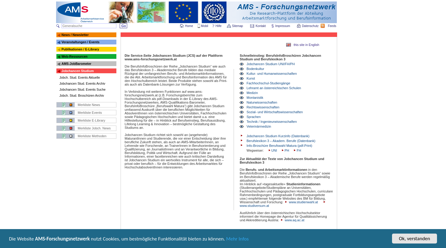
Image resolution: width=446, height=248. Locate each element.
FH (297, 150)
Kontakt (261, 26)
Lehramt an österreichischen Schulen (274, 88)
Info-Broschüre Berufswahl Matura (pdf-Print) (279, 145)
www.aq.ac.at (294, 220)
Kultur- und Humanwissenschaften (272, 73)
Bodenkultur (255, 69)
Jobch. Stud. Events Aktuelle (79, 77)
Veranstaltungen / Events (80, 42)
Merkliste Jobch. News (94, 128)
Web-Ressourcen (74, 56)
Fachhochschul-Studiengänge (268, 83)
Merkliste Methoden (92, 136)
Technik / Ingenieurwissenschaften (272, 121)
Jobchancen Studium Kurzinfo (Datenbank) (278, 136)
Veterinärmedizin (259, 126)
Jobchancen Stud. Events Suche (82, 89)
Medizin (252, 93)
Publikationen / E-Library (80, 49)
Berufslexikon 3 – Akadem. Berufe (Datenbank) (281, 141)
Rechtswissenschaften (263, 107)
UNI (272, 150)
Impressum (283, 26)
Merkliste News (89, 105)
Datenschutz (310, 26)
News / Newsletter (75, 35)
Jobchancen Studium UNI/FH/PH (271, 64)
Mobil (204, 26)
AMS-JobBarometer (76, 63)
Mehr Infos (237, 240)
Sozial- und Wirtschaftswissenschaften (275, 112)
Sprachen (254, 117)
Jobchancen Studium (77, 71)
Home (189, 26)
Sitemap (238, 26)
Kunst (251, 78)
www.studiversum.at (254, 205)
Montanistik (255, 97)
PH (285, 150)
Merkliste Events (90, 112)
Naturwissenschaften (262, 102)
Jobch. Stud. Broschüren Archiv (81, 95)
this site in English (306, 45)
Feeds (332, 26)
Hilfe (219, 26)
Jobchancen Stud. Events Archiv (82, 83)
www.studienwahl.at (303, 202)
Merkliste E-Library (91, 120)
